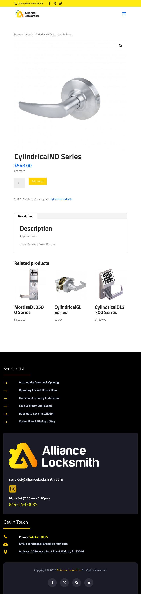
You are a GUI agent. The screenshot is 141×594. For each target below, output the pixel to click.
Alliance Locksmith (69, 570)
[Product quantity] (19, 183)
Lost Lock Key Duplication (35, 406)
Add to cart (38, 181)
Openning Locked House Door (38, 390)
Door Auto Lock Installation (36, 413)
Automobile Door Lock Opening (39, 382)
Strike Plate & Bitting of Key (37, 421)
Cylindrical (42, 34)
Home (17, 34)
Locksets (29, 34)
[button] (120, 45)
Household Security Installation (39, 398)
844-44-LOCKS (35, 3)
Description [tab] (25, 216)
